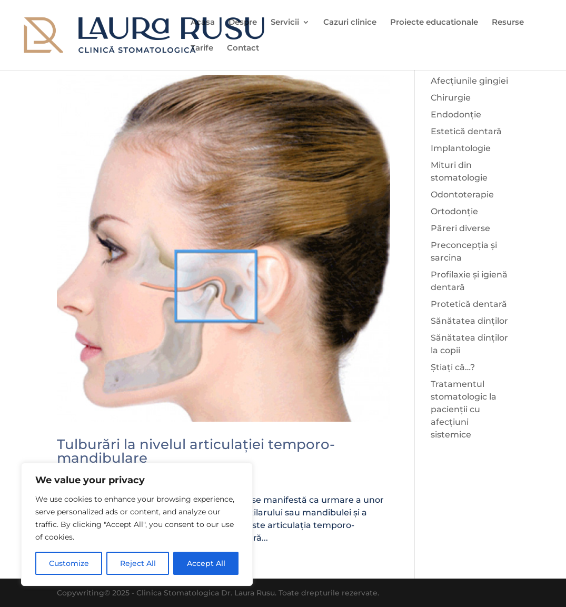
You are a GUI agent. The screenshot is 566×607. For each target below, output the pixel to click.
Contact (243, 48)
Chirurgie (451, 98)
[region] (137, 524)
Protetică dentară (469, 304)
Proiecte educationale (434, 22)
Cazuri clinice (349, 22)
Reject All (138, 563)
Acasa (203, 22)
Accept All (206, 563)
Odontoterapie (462, 195)
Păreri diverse (460, 228)
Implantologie (461, 148)
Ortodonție (454, 211)
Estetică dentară (466, 131)
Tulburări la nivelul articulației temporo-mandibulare (196, 451)
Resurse (508, 22)
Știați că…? (453, 367)
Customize (69, 563)
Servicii (285, 22)
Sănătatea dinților (469, 321)
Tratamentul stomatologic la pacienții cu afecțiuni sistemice (464, 409)
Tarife (202, 48)
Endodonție (456, 115)
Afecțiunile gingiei (469, 81)
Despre (243, 22)
